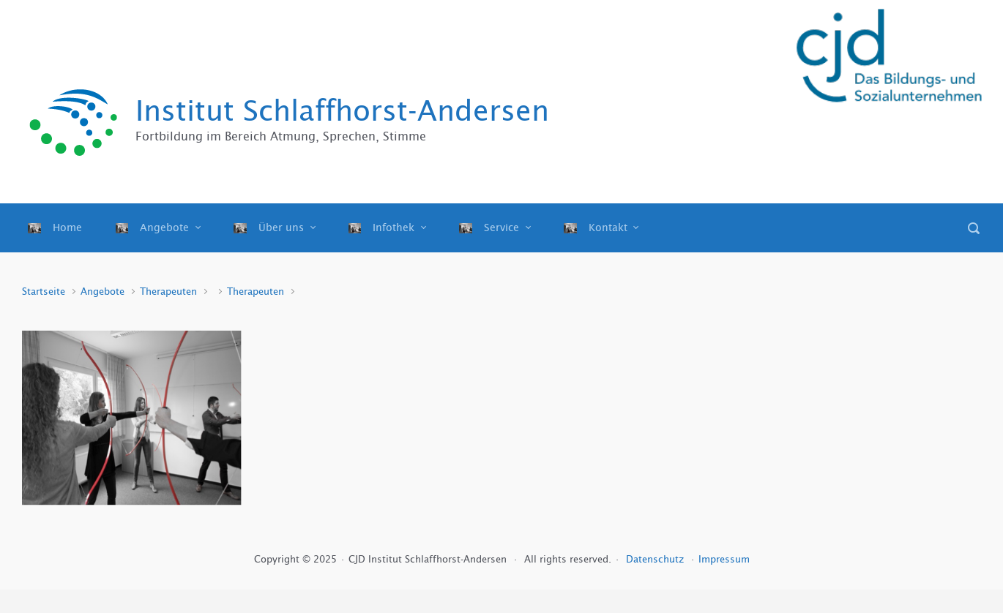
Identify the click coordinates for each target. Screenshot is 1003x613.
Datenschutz (656, 559)
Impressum (724, 559)
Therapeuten (168, 291)
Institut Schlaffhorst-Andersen (342, 110)
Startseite (43, 291)
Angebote (102, 291)
